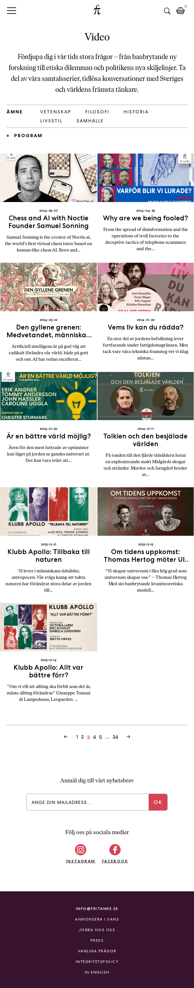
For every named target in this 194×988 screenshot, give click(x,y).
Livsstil (51, 121)
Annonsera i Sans (97, 919)
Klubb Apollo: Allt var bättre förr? (48, 671)
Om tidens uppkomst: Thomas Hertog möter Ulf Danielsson (146, 559)
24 (115, 736)
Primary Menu (11, 10)
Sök (166, 10)
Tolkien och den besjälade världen (145, 440)
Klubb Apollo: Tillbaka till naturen (48, 555)
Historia (136, 112)
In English (97, 972)
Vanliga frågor (97, 951)
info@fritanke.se (97, 908)
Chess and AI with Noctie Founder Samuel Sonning (48, 222)
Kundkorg (180, 10)
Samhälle (90, 121)
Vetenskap (55, 112)
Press (97, 940)
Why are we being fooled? (145, 218)
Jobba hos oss (97, 929)
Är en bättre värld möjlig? (48, 436)
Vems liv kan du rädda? (145, 327)
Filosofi (97, 112)
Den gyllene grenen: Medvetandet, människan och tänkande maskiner (48, 335)
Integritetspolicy (97, 961)
